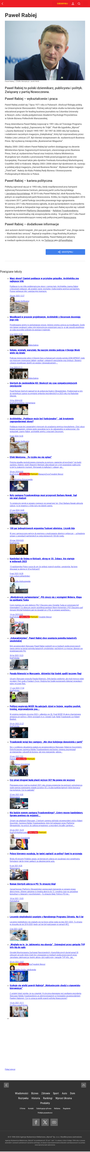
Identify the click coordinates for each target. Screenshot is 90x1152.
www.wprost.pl (39, 1145)
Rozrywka (23, 1098)
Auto (64, 1093)
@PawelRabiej (65, 240)
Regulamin (66, 1109)
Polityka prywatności (45, 1113)
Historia (36, 1098)
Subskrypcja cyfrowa (43, 1109)
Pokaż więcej (10, 1070)
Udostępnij (68, 252)
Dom (72, 1093)
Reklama (57, 1109)
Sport (56, 1093)
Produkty (45, 1103)
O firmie (22, 1109)
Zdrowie (45, 1093)
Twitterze (48, 240)
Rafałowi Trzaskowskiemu (65, 210)
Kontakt (31, 1109)
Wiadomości (21, 1093)
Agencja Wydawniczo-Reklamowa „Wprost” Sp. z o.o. (40, 1137)
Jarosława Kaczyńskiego (18, 193)
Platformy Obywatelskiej (38, 210)
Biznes (34, 1093)
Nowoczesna (69, 217)
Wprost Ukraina (63, 1098)
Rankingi (47, 1098)
